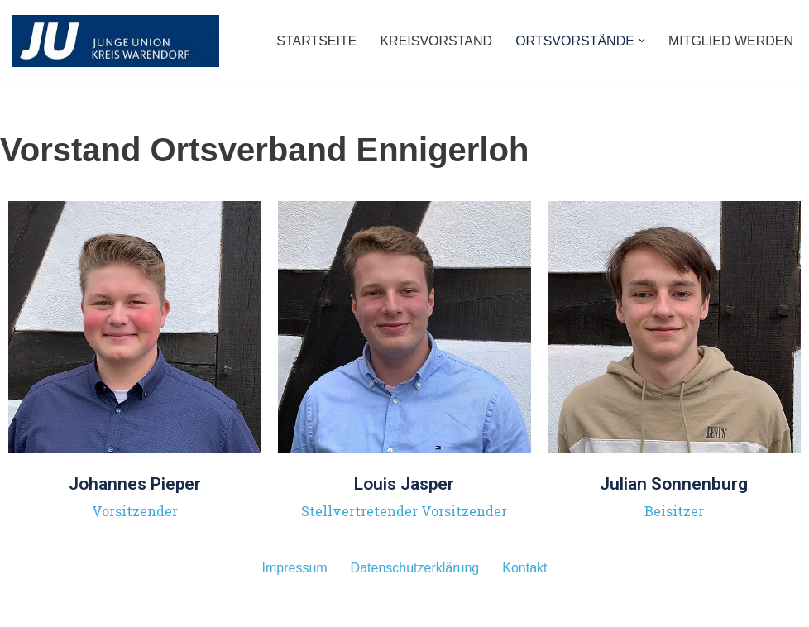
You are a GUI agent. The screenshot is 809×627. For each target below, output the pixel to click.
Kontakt (524, 568)
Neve (27, 610)
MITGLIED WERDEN (730, 41)
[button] (642, 40)
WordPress (179, 610)
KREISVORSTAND (436, 41)
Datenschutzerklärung (415, 568)
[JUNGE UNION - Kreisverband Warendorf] (115, 41)
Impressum (294, 568)
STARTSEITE (316, 41)
